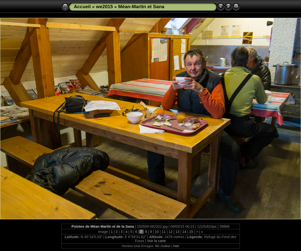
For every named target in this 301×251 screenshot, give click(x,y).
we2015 (104, 6)
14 (184, 232)
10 (157, 232)
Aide (176, 246)
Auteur (165, 246)
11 (164, 232)
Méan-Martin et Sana (141, 6)
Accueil (82, 6)
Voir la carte (156, 241)
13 (177, 232)
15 (191, 232)
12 (170, 232)
